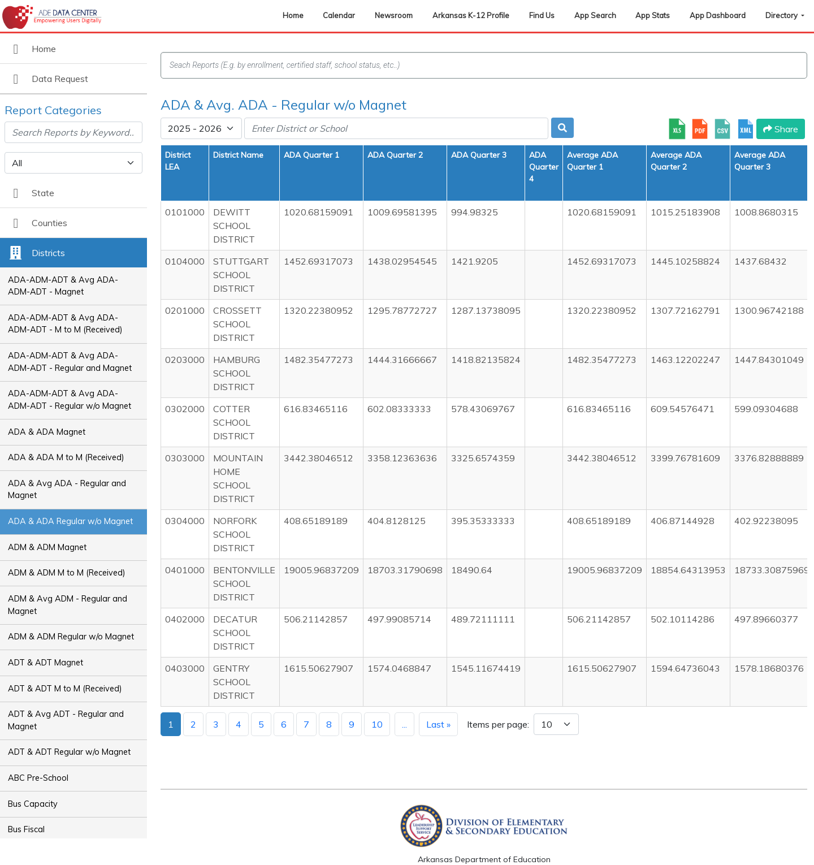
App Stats (652, 15)
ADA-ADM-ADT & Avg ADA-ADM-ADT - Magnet (63, 286)
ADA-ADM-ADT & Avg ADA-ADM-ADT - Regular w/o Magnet (69, 399)
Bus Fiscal (26, 829)
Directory (782, 15)
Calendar (339, 15)
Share (780, 129)
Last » (438, 724)
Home (293, 15)
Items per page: (498, 724)
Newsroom (394, 15)
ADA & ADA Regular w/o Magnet (70, 521)
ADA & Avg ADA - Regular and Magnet (67, 489)
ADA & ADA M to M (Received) (66, 457)
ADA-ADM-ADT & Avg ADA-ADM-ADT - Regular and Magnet (70, 362)
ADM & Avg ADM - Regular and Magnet (67, 605)
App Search (595, 15)
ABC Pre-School (38, 778)
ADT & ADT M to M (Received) (65, 689)
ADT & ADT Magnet (45, 663)
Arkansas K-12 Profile (470, 15)
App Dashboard (718, 15)
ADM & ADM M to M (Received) (66, 573)
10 (377, 724)
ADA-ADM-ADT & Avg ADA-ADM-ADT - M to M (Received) (65, 324)
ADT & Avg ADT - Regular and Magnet (66, 720)
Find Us (542, 15)
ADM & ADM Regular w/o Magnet (71, 637)
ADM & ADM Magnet (47, 547)
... (404, 724)
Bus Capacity (33, 804)
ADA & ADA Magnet (46, 432)
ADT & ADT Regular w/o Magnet (69, 752)
